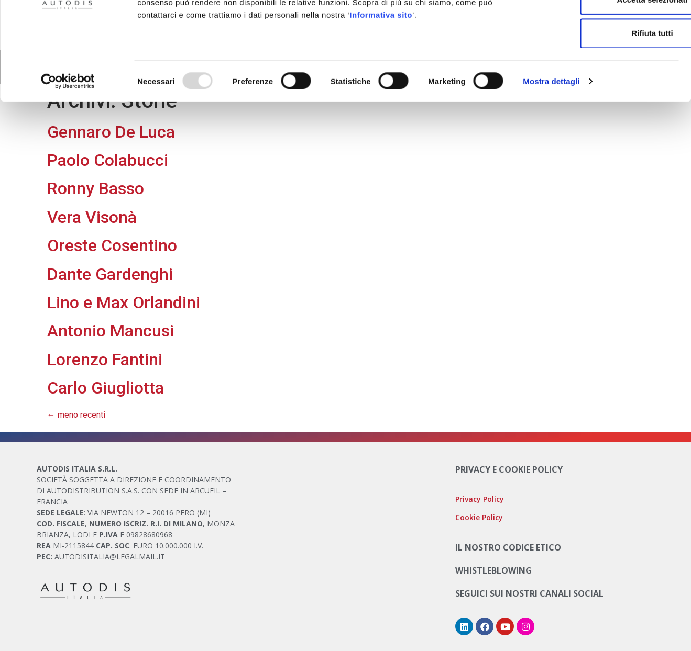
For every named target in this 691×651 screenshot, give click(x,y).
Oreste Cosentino (112, 245)
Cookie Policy (396, 50)
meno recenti (76, 415)
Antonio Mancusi (110, 331)
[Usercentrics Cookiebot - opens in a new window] (68, 142)
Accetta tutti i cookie (603, 27)
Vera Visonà (92, 217)
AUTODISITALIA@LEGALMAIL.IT (109, 557)
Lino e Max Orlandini (123, 302)
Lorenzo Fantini (104, 359)
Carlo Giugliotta (105, 388)
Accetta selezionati (603, 60)
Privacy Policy (479, 499)
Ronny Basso (95, 188)
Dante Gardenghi (110, 274)
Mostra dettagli (551, 142)
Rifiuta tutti (603, 93)
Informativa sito (380, 75)
